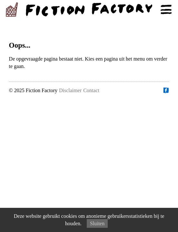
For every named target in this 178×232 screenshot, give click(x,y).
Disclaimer (70, 90)
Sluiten (97, 223)
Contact (91, 90)
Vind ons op (166, 90)
